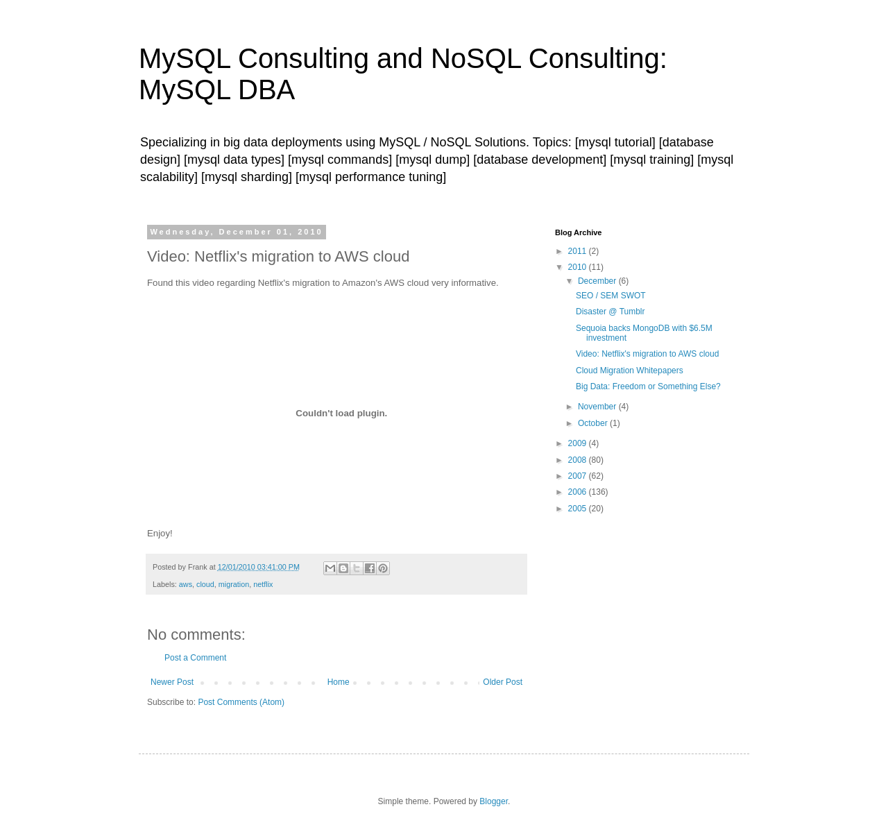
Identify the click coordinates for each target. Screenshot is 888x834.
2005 (578, 508)
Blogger (493, 801)
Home (338, 682)
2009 (578, 443)
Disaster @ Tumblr (610, 311)
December (598, 281)
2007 (578, 476)
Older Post (502, 682)
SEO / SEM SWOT (611, 295)
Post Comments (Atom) (241, 702)
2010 (578, 267)
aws (185, 584)
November (598, 406)
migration (234, 584)
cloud (205, 584)
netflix (263, 584)
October (594, 423)
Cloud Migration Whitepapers (629, 370)
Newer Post (172, 682)
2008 (578, 460)
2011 (578, 251)
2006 (578, 492)
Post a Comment (195, 658)
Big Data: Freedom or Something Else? (648, 386)
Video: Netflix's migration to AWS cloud (647, 354)
